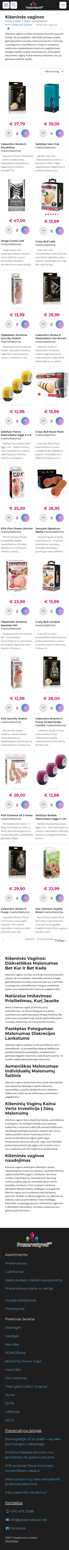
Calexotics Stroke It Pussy (15, 910)
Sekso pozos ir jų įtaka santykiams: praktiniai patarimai (33, 1481)
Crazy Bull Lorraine (47, 623)
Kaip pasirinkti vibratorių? (26, 1492)
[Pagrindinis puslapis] (34, 5)
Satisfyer (12, 1336)
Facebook (15, 1528)
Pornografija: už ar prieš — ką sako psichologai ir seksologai (33, 1441)
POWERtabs (15, 1353)
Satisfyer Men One (47, 145)
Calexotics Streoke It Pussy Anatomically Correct (50, 722)
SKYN (9, 1403)
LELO (9, 1420)
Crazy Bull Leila (45, 243)
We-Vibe (12, 1344)
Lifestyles (12, 1412)
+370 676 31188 (19, 1511)
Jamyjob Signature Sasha (49, 530)
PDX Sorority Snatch (14, 720)
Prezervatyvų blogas (23, 1430)
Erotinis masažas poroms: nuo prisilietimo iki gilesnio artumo (29, 1454)
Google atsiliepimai (20, 1300)
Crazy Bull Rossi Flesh (49, 433)
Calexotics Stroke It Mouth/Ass (13, 147)
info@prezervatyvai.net (26, 1520)
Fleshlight (13, 1327)
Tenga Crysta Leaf (12, 242)
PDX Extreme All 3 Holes (17, 817)
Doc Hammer (16, 1378)
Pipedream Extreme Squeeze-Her (14, 625)
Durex (10, 1395)
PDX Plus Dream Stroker (17, 530)
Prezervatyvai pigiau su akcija (29, 1288)
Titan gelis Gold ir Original (26, 1386)
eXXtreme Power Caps (23, 1361)
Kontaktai (14, 1503)
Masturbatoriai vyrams (19, 24)
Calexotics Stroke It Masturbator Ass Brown (50, 338)
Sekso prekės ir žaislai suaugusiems (26, 21)
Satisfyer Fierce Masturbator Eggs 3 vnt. (16, 435)
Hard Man (13, 1370)
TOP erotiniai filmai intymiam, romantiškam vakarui (29, 1468)
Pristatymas (14, 1309)
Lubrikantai (14, 1272)
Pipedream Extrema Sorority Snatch (14, 338)
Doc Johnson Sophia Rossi (49, 910)
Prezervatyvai (16, 1263)
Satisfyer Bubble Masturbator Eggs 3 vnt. (51, 817)
